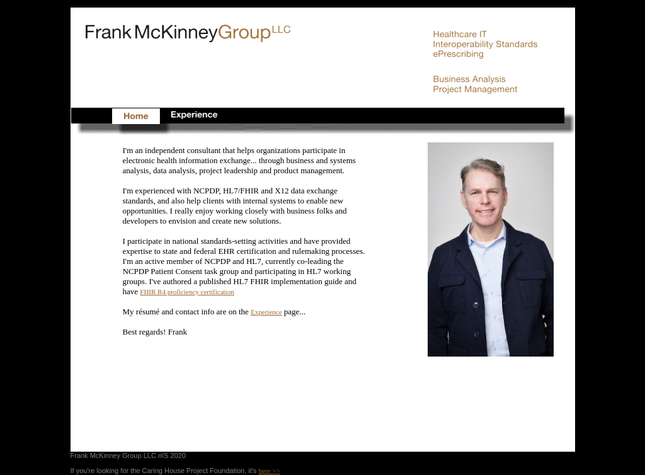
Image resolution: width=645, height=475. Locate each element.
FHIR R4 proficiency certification (187, 291)
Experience (266, 312)
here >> (269, 470)
